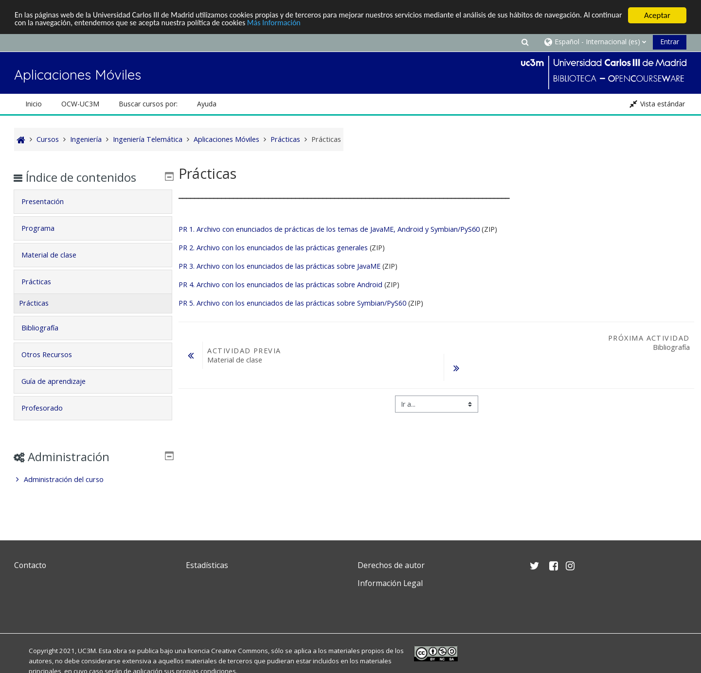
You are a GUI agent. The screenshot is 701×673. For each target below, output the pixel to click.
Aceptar (657, 15)
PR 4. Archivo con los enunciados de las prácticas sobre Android (280, 284)
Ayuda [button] (206, 103)
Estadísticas (207, 565)
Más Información (332, 24)
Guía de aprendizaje (60, 381)
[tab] (93, 201)
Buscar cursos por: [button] (148, 103)
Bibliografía (46, 327)
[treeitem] (92, 479)
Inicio (33, 103)
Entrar (669, 41)
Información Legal (390, 583)
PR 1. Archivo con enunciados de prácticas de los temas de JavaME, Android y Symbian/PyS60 (329, 229)
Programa (44, 228)
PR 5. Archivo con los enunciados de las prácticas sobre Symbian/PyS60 (292, 303)
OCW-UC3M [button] (80, 103)
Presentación (49, 201)
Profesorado (49, 408)
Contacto (30, 565)
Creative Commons (239, 650)
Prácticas (43, 281)
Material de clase (55, 254)
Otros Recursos (53, 354)
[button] (525, 42)
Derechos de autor (391, 565)
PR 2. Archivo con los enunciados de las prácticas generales (273, 247)
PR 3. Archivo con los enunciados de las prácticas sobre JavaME (279, 266)
